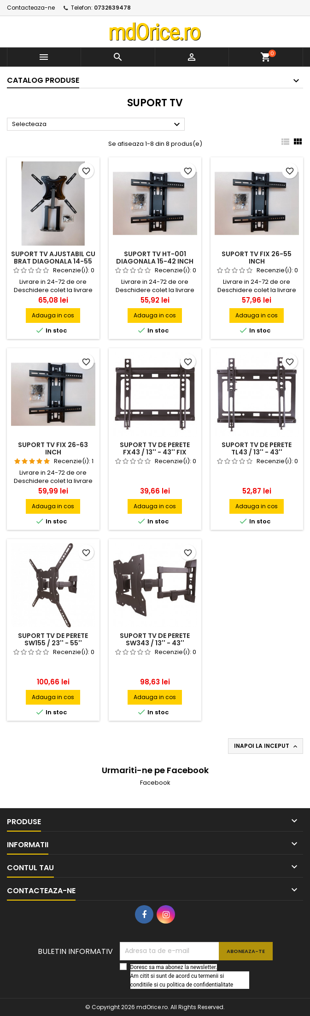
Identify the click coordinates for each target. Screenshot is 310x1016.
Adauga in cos (53, 315)
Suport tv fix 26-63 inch (53, 448)
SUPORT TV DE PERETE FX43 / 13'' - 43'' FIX (155, 448)
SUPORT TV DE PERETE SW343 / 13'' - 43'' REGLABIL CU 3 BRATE (155, 643)
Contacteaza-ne (31, 7)
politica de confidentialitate (200, 985)
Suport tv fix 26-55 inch (257, 257)
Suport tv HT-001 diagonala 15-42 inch (154, 257)
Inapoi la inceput (266, 746)
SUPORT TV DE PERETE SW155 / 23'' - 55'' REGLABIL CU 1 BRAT (53, 643)
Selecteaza (97, 124)
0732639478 (112, 7)
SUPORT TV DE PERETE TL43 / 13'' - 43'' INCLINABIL (257, 452)
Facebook (155, 782)
